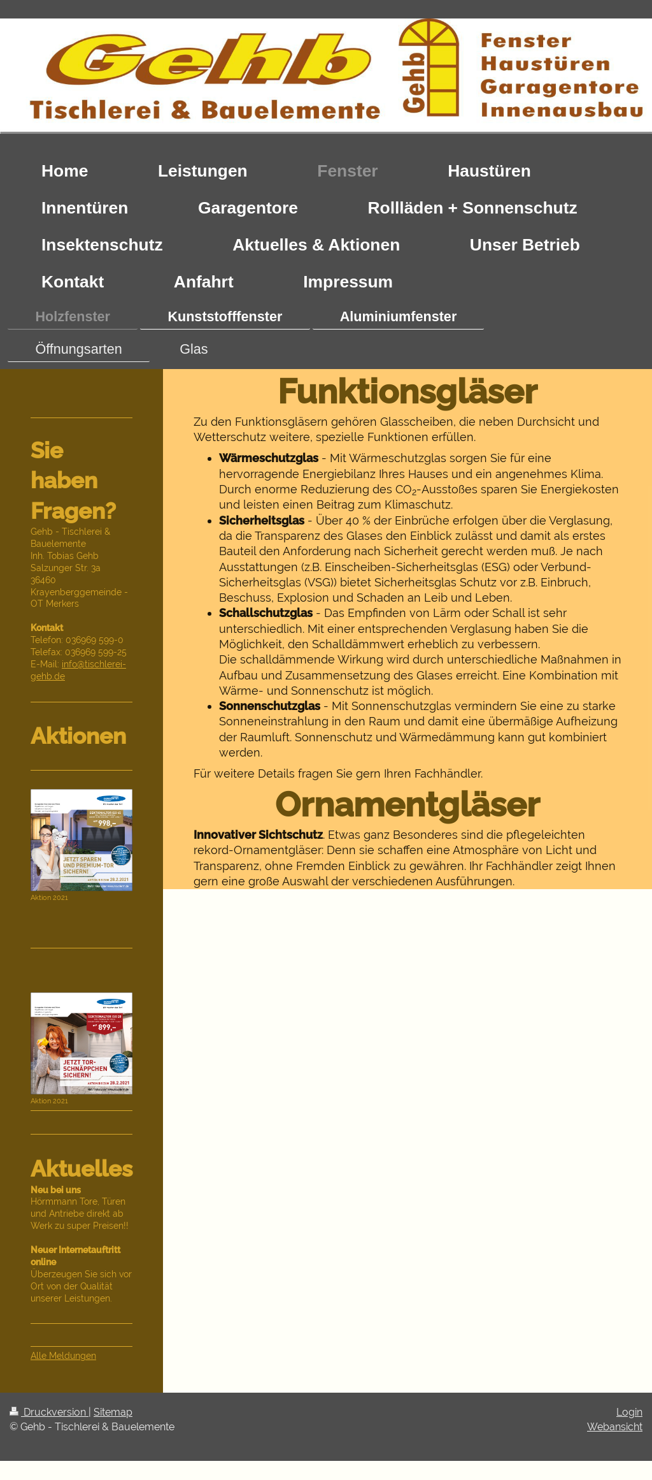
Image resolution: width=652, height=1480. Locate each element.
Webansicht (614, 1427)
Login (629, 1412)
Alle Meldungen (63, 1356)
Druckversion (49, 1412)
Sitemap (113, 1412)
